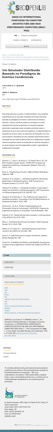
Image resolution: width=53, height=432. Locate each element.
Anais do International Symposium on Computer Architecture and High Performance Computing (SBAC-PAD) (26, 24)
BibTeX (7, 294)
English (6, 357)
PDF (7, 255)
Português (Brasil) (9, 353)
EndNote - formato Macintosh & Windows (17, 299)
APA (6, 292)
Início (4, 55)
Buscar (26, 46)
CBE (6, 297)
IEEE (6, 301)
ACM (6, 290)
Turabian (7, 310)
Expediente (36, 40)
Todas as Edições (29, 35)
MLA (6, 304)
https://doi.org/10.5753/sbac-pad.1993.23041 (23, 99)
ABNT (6, 288)
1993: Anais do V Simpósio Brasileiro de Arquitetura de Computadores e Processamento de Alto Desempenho (25, 58)
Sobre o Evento (20, 40)
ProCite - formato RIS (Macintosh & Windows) (18, 306)
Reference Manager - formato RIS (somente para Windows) (22, 313)
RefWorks (7, 308)
